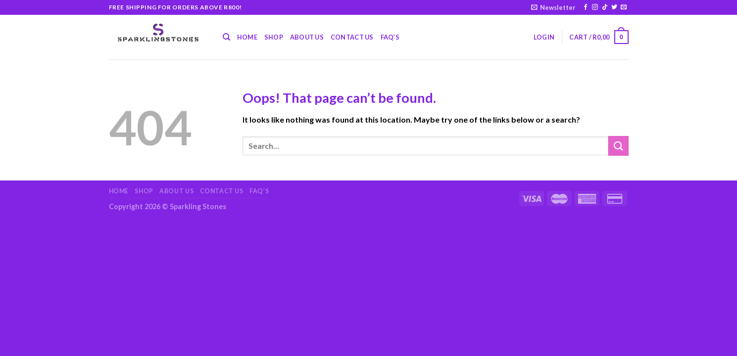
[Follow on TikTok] (605, 7)
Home (247, 37)
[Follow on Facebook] (586, 7)
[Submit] (618, 145)
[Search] (226, 37)
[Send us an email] (624, 7)
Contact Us (352, 37)
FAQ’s (390, 37)
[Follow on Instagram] (595, 7)
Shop (273, 37)
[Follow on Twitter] (614, 7)
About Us (307, 37)
